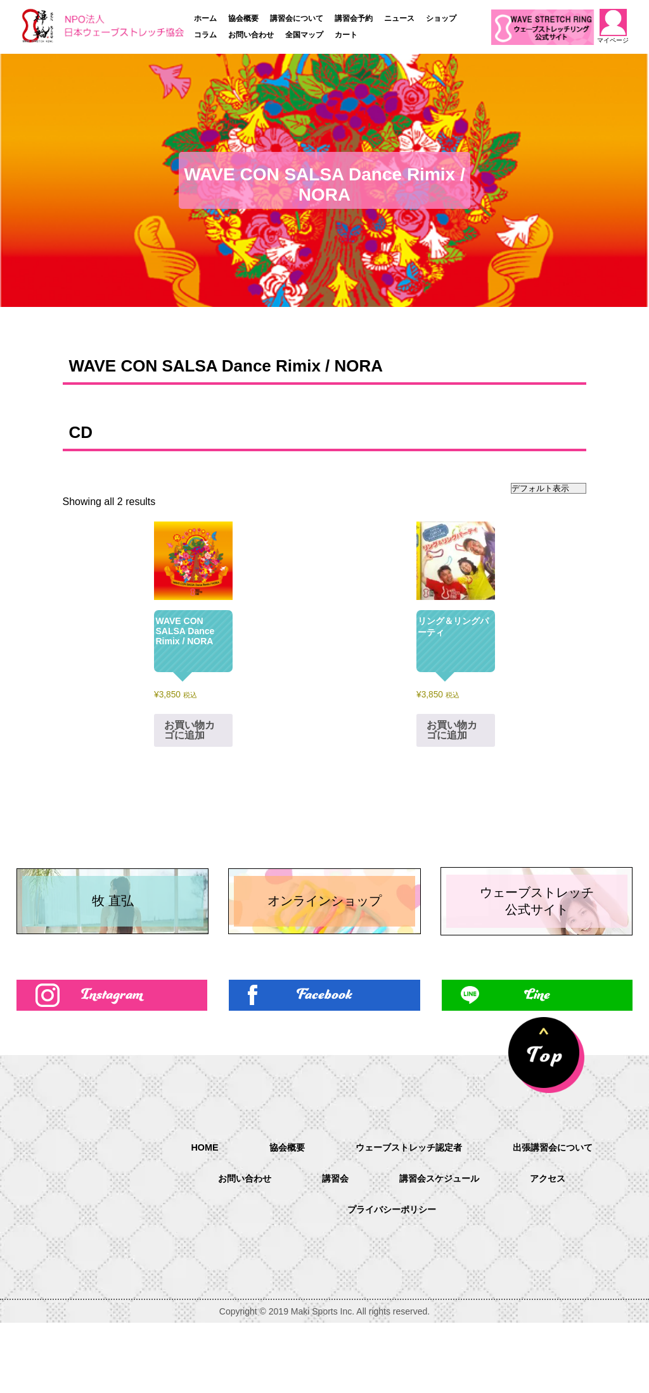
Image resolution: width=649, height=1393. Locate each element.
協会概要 (243, 18)
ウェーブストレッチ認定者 (478, 1216)
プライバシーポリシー (437, 1280)
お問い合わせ (251, 34)
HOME (260, 1215)
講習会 (447, 1248)
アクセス (315, 1280)
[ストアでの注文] (548, 488)
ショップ (441, 18)
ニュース (399, 18)
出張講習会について (224, 1248)
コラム (205, 34)
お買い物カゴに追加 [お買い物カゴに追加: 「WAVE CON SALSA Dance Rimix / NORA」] (189, 730)
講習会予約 (354, 18)
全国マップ (304, 34)
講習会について (296, 18)
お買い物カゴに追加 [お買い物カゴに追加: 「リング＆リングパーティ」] (452, 730)
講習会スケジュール (559, 1248)
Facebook (324, 1062)
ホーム (205, 18)
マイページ (613, 26)
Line (537, 1062)
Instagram (111, 1062)
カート (346, 34)
